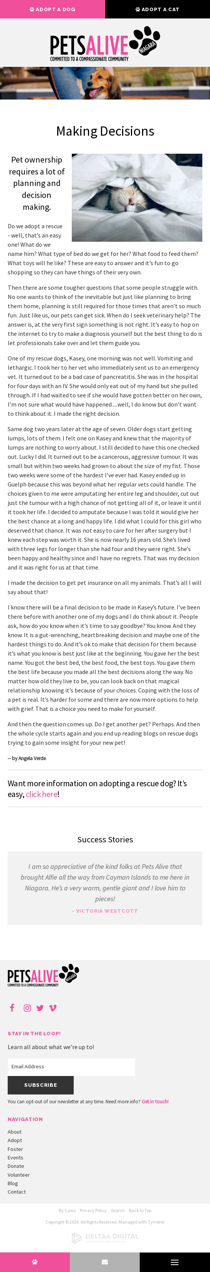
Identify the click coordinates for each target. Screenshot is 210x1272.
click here (42, 794)
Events (15, 1157)
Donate (16, 1165)
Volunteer (19, 1174)
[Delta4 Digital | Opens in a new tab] (105, 1242)
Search (118, 1210)
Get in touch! (155, 1101)
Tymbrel (156, 1222)
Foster (15, 1149)
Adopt (15, 1140)
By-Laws (67, 1210)
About (14, 1131)
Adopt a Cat (158, 9)
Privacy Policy (93, 1210)
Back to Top (140, 1210)
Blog (13, 1183)
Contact (17, 1191)
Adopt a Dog (52, 9)
